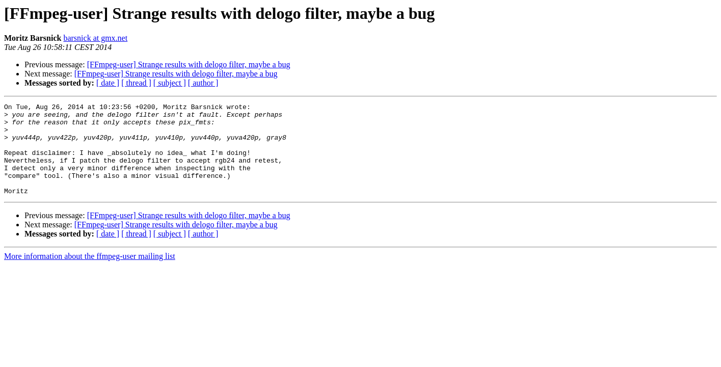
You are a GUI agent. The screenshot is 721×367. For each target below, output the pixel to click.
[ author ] (203, 82)
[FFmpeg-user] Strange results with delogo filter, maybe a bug (188, 64)
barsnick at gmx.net (95, 38)
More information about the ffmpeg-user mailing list (89, 274)
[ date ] (107, 82)
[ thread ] (136, 82)
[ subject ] (169, 82)
